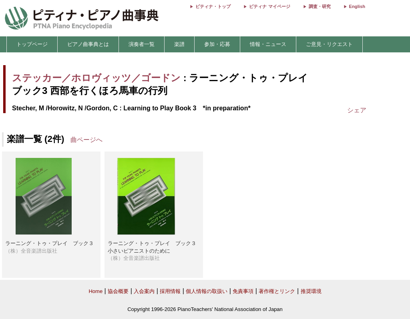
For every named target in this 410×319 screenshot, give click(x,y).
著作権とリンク (277, 291)
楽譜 (179, 44)
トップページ (32, 44)
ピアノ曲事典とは (88, 44)
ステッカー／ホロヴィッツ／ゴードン (96, 77)
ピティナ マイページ (269, 6)
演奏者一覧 (142, 44)
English (357, 6)
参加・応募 (217, 44)
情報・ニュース (268, 44)
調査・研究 (320, 6)
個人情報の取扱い (206, 291)
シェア (356, 110)
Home (95, 291)
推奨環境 (311, 291)
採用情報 (170, 291)
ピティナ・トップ (213, 6)
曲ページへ (86, 139)
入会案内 (144, 291)
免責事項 (243, 291)
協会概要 (118, 291)
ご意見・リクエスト (329, 44)
